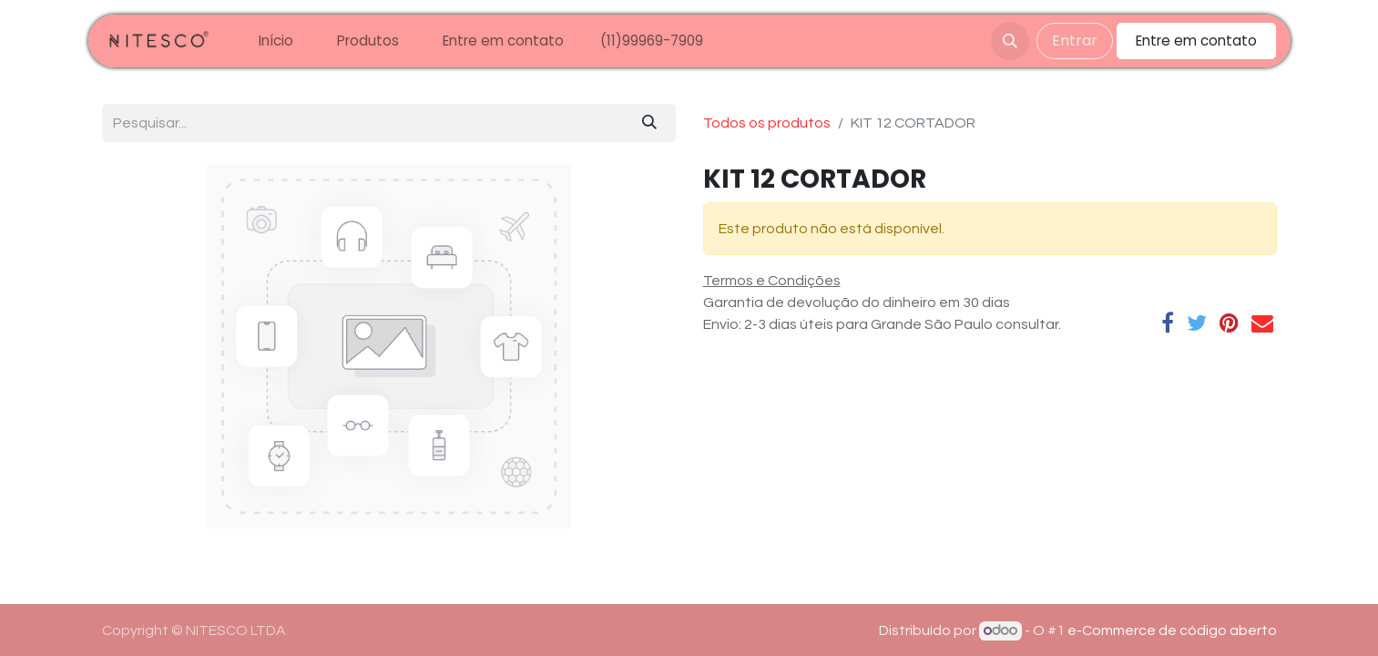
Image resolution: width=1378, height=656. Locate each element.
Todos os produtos (767, 123)
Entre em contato (1196, 40)
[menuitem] (276, 41)
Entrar (1074, 40)
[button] (1010, 41)
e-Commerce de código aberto (1172, 630)
